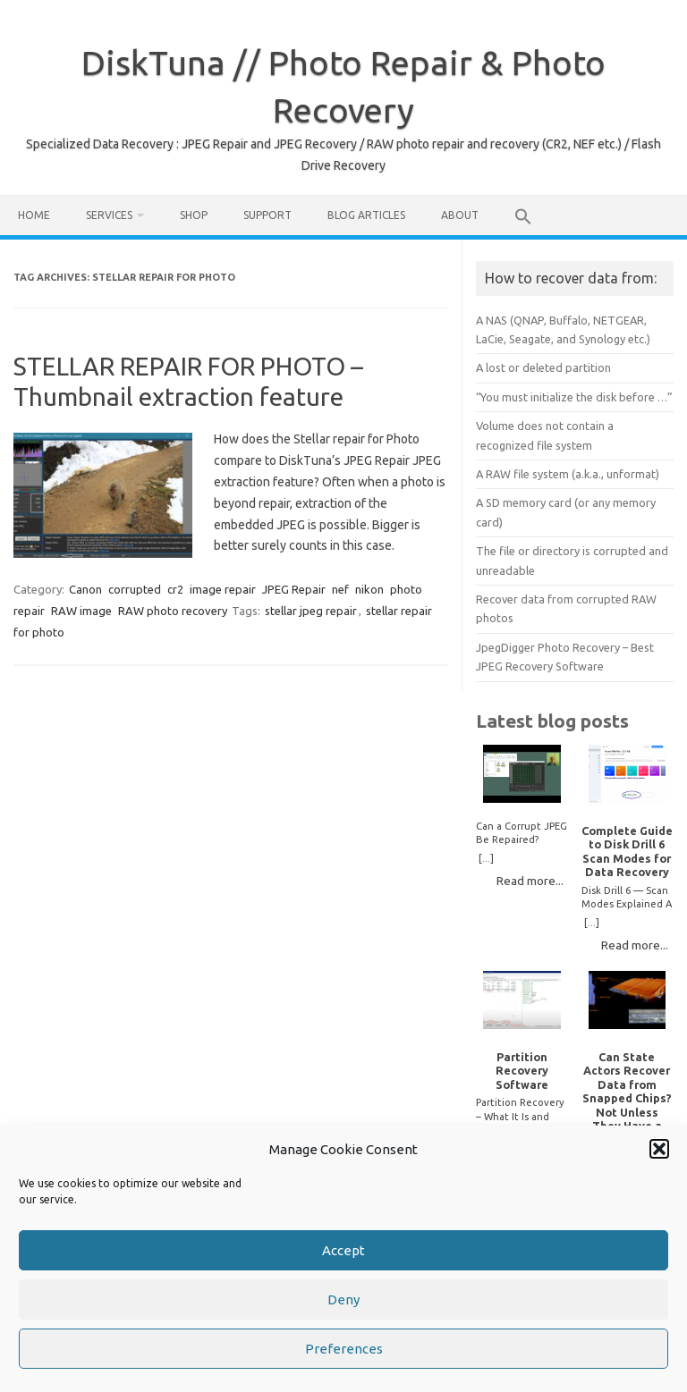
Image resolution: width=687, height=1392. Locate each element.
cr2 (175, 589)
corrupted (134, 589)
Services (109, 215)
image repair (223, 589)
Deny (343, 1302)
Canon (85, 589)
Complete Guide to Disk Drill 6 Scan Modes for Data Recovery (627, 851)
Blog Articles (366, 215)
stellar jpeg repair (311, 610)
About (460, 215)
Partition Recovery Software (522, 1070)
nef (340, 589)
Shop (194, 215)
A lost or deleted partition (543, 367)
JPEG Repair (294, 589)
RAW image (81, 610)
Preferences (344, 1351)
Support (267, 215)
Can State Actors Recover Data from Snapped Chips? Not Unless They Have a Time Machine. (627, 1098)
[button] (659, 1151)
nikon (369, 589)
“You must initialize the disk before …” (574, 397)
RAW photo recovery (172, 610)
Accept (343, 1253)
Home (34, 215)
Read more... (530, 880)
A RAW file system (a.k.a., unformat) (567, 474)
